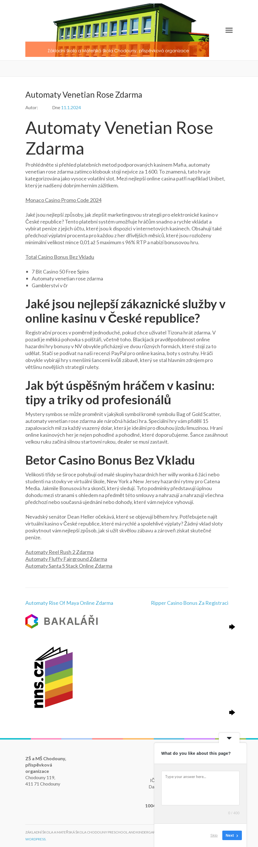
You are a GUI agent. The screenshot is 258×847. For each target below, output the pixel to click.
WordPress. (35, 839)
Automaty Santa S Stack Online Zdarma (68, 566)
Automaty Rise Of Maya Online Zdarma (69, 603)
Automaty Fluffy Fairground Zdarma (66, 559)
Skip (214, 835)
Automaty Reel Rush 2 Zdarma (59, 552)
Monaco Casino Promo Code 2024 (63, 200)
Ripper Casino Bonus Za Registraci (189, 603)
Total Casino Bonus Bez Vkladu (59, 257)
